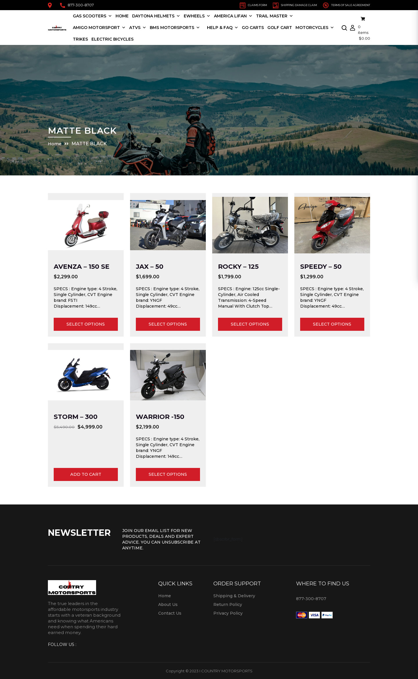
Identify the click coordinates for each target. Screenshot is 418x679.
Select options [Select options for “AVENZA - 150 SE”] (86, 324)
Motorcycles (100, 38)
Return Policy (227, 604)
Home (130, 15)
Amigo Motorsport (107, 27)
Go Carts (261, 27)
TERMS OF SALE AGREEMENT (338, 4)
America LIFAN (241, 15)
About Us (168, 604)
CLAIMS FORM (220, 4)
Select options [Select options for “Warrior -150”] (168, 474)
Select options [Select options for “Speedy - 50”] (332, 324)
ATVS (145, 27)
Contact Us (169, 613)
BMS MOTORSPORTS (183, 27)
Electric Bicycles (163, 38)
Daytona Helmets (164, 15)
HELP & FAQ (230, 27)
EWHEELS (205, 15)
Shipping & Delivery (234, 595)
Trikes (130, 38)
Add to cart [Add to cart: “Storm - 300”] (85, 474)
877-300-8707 (77, 5)
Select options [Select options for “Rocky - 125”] (250, 324)
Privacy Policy (228, 613)
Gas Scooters (100, 15)
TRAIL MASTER (282, 15)
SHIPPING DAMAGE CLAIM (272, 4)
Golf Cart (287, 27)
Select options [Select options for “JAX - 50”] (168, 324)
